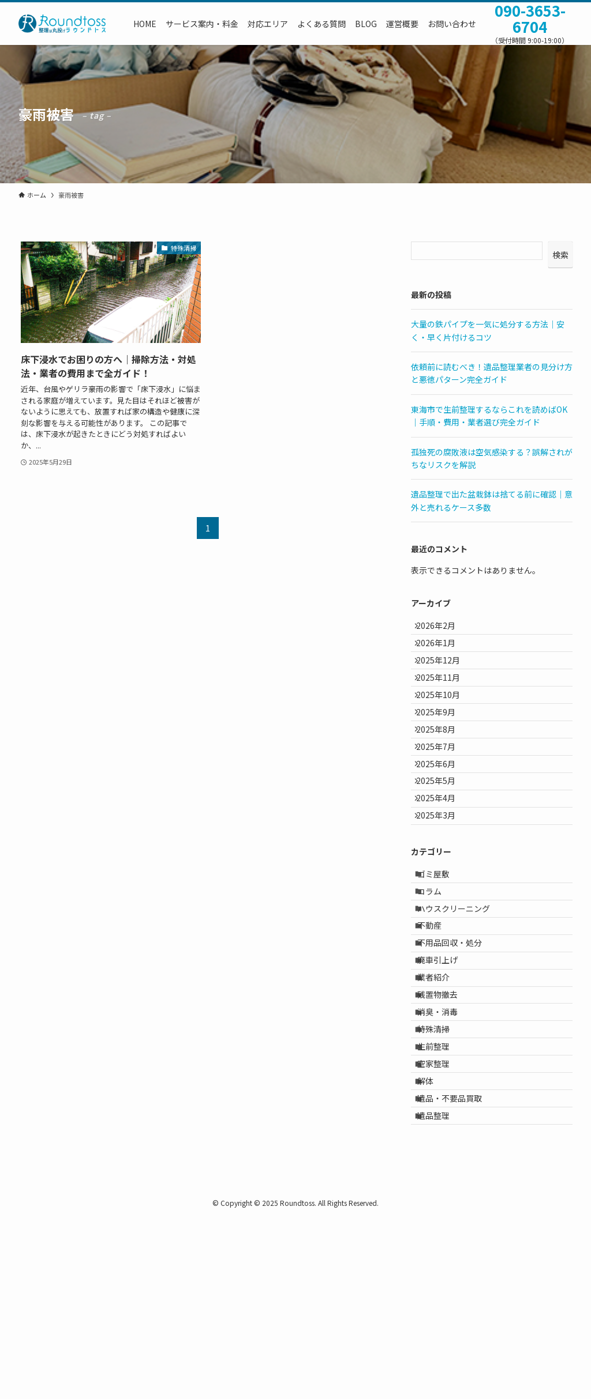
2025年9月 (442, 749)
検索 (560, 255)
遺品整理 (441, 1293)
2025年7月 (442, 796)
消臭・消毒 (445, 1149)
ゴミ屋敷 (441, 957)
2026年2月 (442, 629)
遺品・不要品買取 (457, 1269)
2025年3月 (442, 892)
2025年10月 (445, 724)
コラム (437, 981)
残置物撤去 (445, 1126)
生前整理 (441, 1197)
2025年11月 (445, 701)
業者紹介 (441, 1101)
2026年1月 (442, 652)
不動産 (437, 1029)
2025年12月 (445, 676)
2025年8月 (442, 772)
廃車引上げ (445, 1077)
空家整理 (441, 1221)
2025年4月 (442, 868)
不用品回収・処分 (457, 1053)
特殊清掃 (441, 1173)
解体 (433, 1245)
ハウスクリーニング (461, 1006)
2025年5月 (442, 844)
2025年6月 (442, 821)
